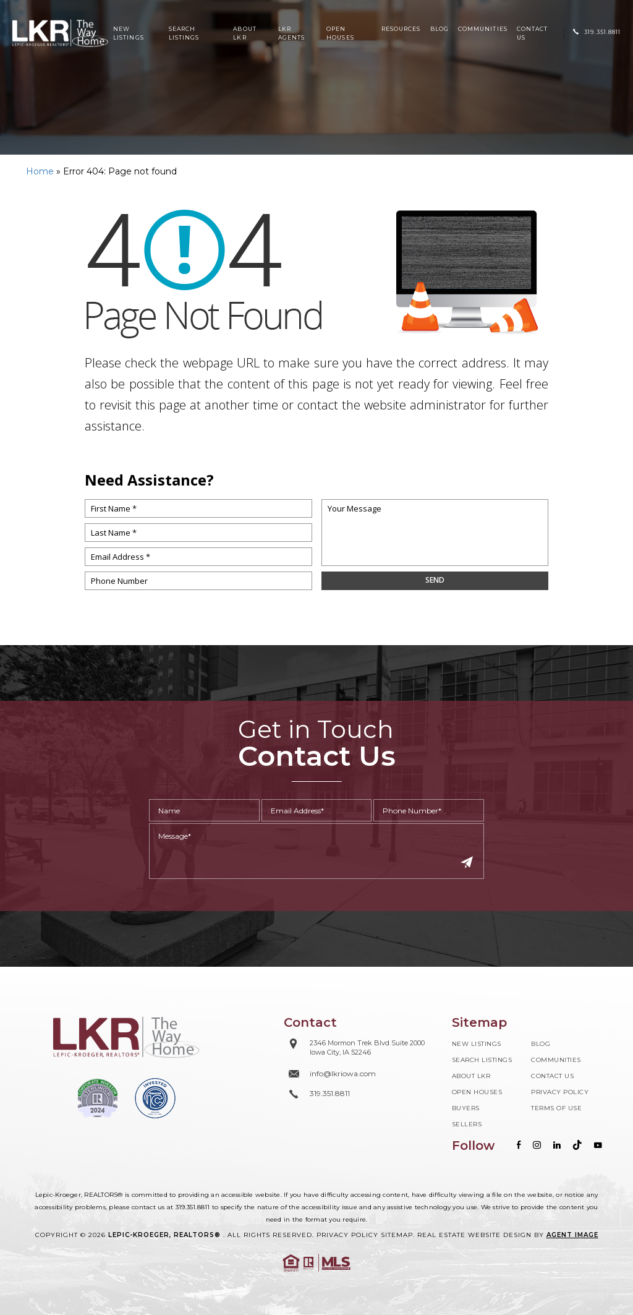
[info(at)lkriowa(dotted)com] (354, 1073)
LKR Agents (291, 33)
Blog (439, 28)
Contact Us (532, 33)
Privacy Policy (559, 1092)
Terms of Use (556, 1108)
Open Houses (340, 33)
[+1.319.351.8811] (597, 32)
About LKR (244, 33)
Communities (483, 28)
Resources (401, 28)
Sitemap (397, 1235)
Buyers (466, 1108)
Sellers (467, 1124)
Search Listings (184, 33)
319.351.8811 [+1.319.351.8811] (193, 1207)
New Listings (128, 33)
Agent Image (572, 1235)
